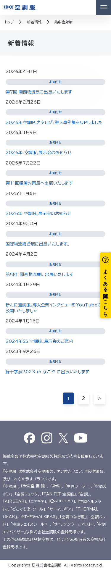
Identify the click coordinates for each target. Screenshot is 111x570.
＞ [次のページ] (99, 398)
